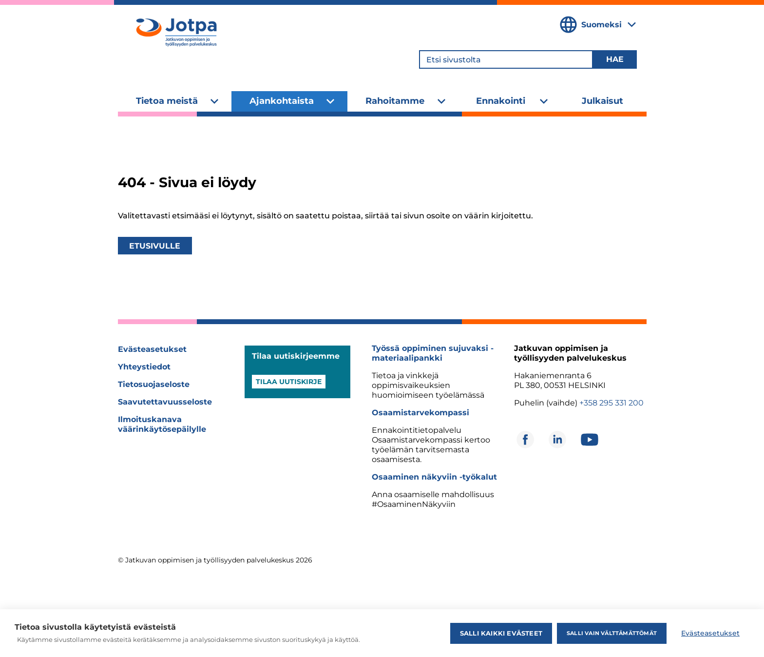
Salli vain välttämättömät (612, 633)
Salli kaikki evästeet (501, 633)
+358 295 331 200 (611, 402)
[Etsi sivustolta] (506, 59)
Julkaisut (602, 101)
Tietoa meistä (167, 101)
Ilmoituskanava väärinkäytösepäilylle (162, 424)
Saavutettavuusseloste (165, 401)
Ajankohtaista (281, 101)
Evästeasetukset (152, 349)
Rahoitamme (394, 101)
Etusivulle (154, 246)
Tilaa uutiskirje (289, 381)
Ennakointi (500, 101)
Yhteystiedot (144, 366)
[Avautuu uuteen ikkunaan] (525, 439)
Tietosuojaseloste (154, 384)
